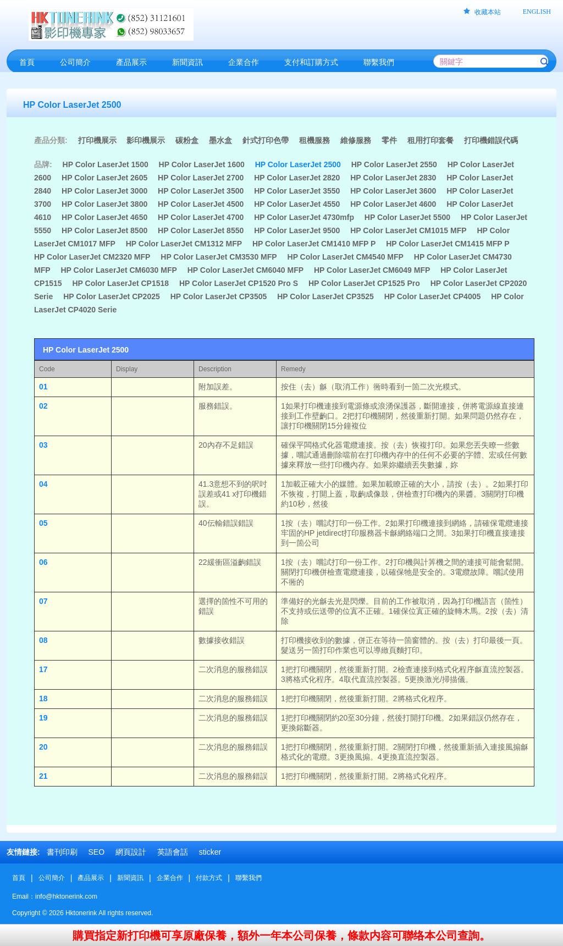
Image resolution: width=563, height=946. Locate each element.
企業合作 (170, 878)
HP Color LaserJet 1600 (202, 164)
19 (43, 717)
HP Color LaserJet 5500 (407, 217)
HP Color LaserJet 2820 (297, 177)
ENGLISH (537, 11)
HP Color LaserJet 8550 (201, 230)
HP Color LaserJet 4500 (201, 204)
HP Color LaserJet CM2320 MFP (92, 256)
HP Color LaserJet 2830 (393, 177)
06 (43, 562)
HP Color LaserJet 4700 (201, 217)
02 (43, 406)
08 (43, 640)
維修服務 (355, 140)
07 (43, 601)
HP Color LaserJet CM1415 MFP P (447, 243)
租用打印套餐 (430, 140)
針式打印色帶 (265, 140)
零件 (389, 140)
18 (43, 698)
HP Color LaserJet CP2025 (111, 296)
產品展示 (91, 878)
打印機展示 (97, 140)
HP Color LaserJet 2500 (298, 164)
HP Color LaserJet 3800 (104, 204)
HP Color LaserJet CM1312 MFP (184, 243)
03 (43, 445)
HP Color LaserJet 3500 (201, 190)
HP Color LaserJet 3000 (104, 190)
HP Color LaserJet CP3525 (325, 296)
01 (43, 386)
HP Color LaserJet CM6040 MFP (245, 270)
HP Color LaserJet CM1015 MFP (408, 230)
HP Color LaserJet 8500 (104, 230)
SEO (96, 852)
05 (43, 523)
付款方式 (209, 878)
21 (43, 776)
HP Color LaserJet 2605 (104, 177)
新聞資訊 (130, 878)
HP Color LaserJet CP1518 (120, 283)
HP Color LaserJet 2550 (394, 164)
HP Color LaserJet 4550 (297, 204)
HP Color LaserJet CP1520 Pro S (238, 283)
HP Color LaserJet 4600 (393, 204)
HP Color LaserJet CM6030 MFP (118, 270)
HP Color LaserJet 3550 (297, 190)
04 (43, 484)
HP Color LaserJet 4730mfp (304, 217)
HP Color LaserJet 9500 (297, 230)
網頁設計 (130, 852)
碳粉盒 (186, 140)
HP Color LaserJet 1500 (105, 164)
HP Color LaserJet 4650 (104, 217)
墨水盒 (220, 140)
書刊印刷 (62, 852)
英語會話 (172, 852)
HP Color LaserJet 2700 (201, 177)
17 (43, 669)
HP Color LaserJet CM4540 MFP (346, 256)
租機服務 (314, 140)
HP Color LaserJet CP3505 (218, 296)
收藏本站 (487, 12)
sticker (210, 852)
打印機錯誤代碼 (491, 140)
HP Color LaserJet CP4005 (432, 296)
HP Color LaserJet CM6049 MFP (372, 270)
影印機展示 (145, 140)
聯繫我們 (248, 878)
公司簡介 (51, 878)
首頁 (18, 878)
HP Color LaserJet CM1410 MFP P (314, 243)
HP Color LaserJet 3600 (393, 190)
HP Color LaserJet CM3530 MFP (219, 256)
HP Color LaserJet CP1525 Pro (364, 283)
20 (43, 747)
